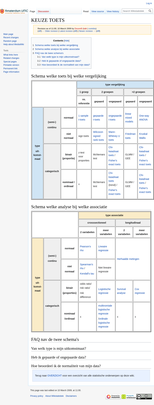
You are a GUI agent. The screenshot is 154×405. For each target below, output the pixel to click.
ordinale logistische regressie (104, 322)
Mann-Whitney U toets (114, 136)
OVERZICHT (55, 375)
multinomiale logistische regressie (105, 309)
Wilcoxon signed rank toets (98, 136)
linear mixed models (129, 117)
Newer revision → (87, 31)
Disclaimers (71, 396)
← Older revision (50, 31)
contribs (92, 28)
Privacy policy (36, 396)
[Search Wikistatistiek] (137, 10)
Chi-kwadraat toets (114, 151)
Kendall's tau (87, 273)
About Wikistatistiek (54, 396)
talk (85, 28)
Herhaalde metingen (128, 259)
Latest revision (66, 31)
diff (39, 31)
